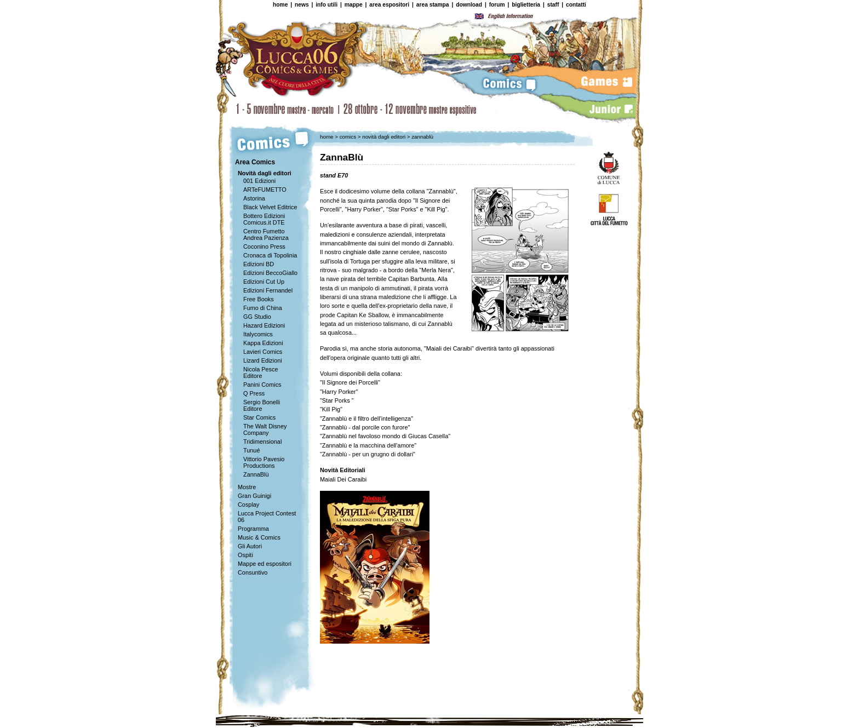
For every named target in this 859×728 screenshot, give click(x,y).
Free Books (258, 299)
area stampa (432, 5)
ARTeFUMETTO (265, 189)
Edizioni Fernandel (268, 290)
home (280, 5)
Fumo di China (262, 308)
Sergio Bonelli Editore (261, 405)
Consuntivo (252, 572)
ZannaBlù (256, 474)
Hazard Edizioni (264, 325)
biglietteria (526, 5)
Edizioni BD (258, 264)
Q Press (254, 393)
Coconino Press (264, 246)
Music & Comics (259, 537)
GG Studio (257, 316)
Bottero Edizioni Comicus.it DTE (264, 219)
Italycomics (258, 334)
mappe (354, 5)
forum (497, 5)
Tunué (251, 450)
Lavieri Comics (262, 351)
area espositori (389, 5)
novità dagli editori (384, 137)
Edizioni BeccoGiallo (270, 273)
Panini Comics (262, 384)
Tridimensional (262, 441)
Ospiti (245, 555)
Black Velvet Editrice (270, 207)
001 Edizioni (259, 180)
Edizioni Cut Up (263, 281)
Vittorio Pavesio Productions (263, 462)
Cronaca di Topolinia (270, 255)
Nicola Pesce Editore (260, 372)
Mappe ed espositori (264, 563)
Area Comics (255, 162)
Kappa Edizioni (263, 343)
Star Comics (259, 417)
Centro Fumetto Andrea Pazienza (266, 234)
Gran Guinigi (254, 495)
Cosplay (248, 504)
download (469, 5)
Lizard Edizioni (262, 360)
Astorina (254, 198)
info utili (326, 5)
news (302, 5)
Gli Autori (250, 546)
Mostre (247, 487)
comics (349, 137)
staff (553, 5)
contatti (576, 5)
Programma (253, 528)
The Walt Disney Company (265, 429)
